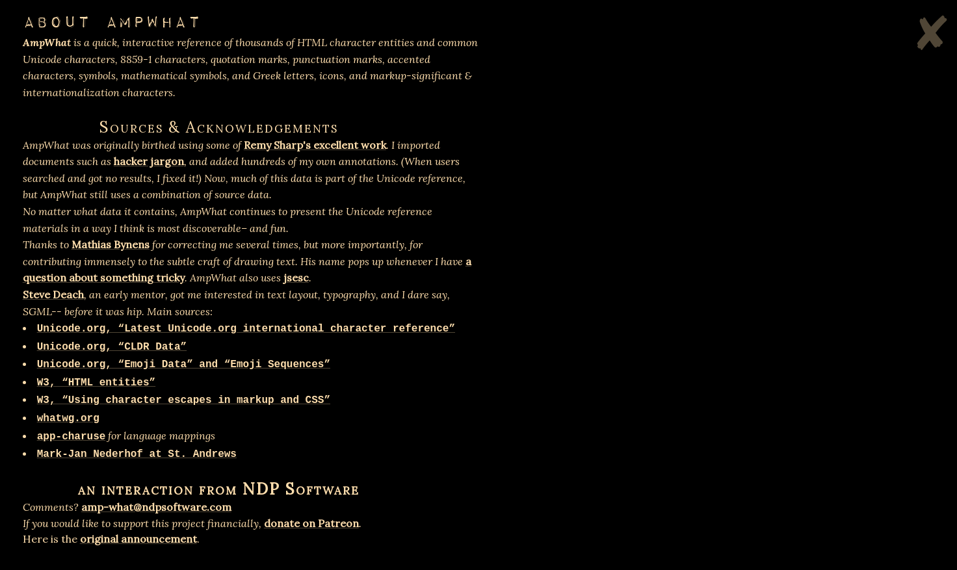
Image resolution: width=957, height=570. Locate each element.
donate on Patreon (311, 523)
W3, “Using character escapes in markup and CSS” (183, 400)
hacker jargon (149, 161)
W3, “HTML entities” (96, 383)
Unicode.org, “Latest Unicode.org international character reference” (246, 329)
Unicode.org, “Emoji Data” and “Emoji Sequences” (183, 364)
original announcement (138, 538)
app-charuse (71, 437)
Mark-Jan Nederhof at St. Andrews (137, 454)
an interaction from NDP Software (219, 489)
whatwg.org (68, 418)
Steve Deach (53, 294)
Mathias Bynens (111, 244)
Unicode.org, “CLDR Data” (112, 347)
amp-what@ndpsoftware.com (156, 506)
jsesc (296, 277)
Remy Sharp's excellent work (315, 144)
